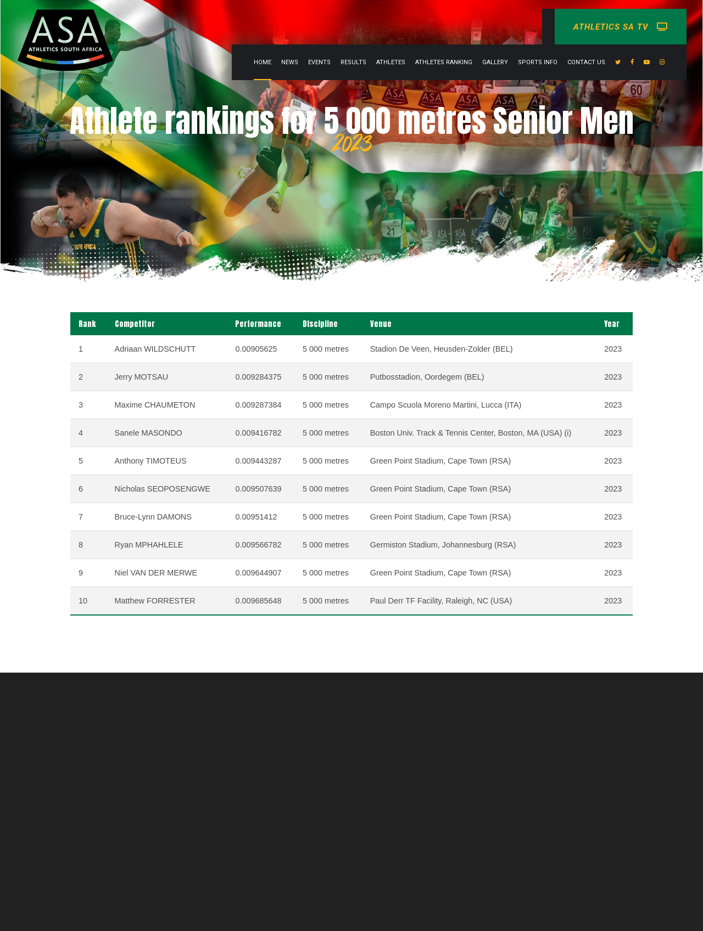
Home (262, 62)
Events (319, 62)
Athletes (390, 62)
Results (353, 62)
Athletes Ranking (443, 62)
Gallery (495, 62)
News (289, 62)
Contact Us (586, 62)
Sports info (537, 62)
